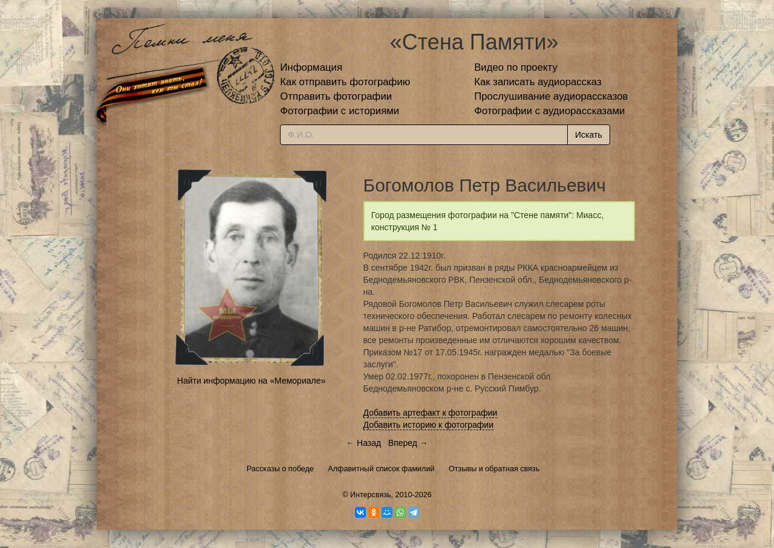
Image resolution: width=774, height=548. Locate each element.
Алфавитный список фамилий (381, 469)
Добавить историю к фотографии (428, 425)
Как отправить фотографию (345, 82)
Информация (311, 67)
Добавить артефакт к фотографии (430, 412)
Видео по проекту (516, 67)
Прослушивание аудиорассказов (551, 96)
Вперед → (408, 443)
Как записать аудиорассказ (538, 82)
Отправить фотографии (336, 96)
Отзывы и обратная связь (494, 469)
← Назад (363, 443)
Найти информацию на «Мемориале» (251, 380)
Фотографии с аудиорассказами (549, 111)
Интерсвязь (370, 495)
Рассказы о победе (280, 469)
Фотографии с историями (339, 111)
